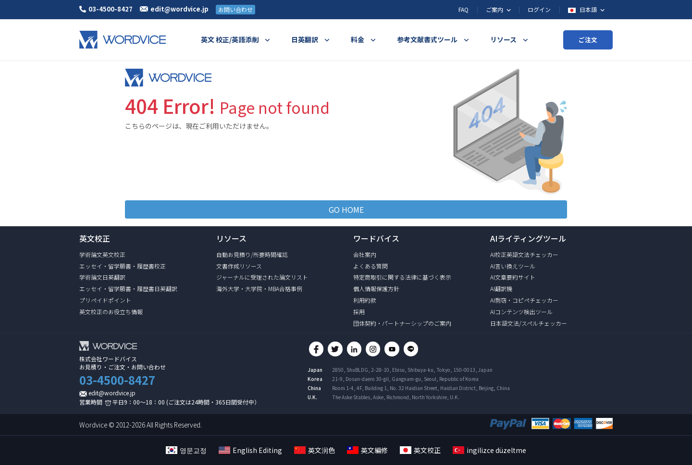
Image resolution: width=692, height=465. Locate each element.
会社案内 (364, 254)
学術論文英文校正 (102, 254)
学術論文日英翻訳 (102, 277)
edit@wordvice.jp (112, 393)
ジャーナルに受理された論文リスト (262, 277)
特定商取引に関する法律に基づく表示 (402, 277)
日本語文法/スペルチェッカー (528, 323)
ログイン (539, 9)
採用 (359, 311)
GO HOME (346, 209)
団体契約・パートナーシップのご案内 (402, 323)
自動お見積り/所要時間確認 (252, 254)
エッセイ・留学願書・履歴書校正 (122, 266)
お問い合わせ (235, 9)
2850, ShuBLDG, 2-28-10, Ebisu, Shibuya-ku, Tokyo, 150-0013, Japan (412, 373)
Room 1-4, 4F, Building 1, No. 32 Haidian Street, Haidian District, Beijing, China (421, 391)
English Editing (250, 450)
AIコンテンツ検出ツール (521, 311)
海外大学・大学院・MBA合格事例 (259, 288)
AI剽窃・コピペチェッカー (524, 300)
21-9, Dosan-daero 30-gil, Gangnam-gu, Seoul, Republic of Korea (405, 382)
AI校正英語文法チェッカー (524, 254)
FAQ (463, 9)
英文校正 (420, 450)
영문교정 (186, 450)
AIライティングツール (528, 238)
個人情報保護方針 (376, 288)
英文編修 (367, 450)
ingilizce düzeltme (489, 450)
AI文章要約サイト (512, 277)
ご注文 (588, 39)
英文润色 (314, 450)
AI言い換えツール (512, 266)
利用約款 (364, 300)
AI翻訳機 (501, 288)
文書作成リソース (239, 266)
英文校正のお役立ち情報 (111, 311)
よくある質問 (370, 266)
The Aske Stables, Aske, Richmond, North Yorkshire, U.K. (395, 400)
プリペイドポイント (105, 300)
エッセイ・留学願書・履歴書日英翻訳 (128, 288)
